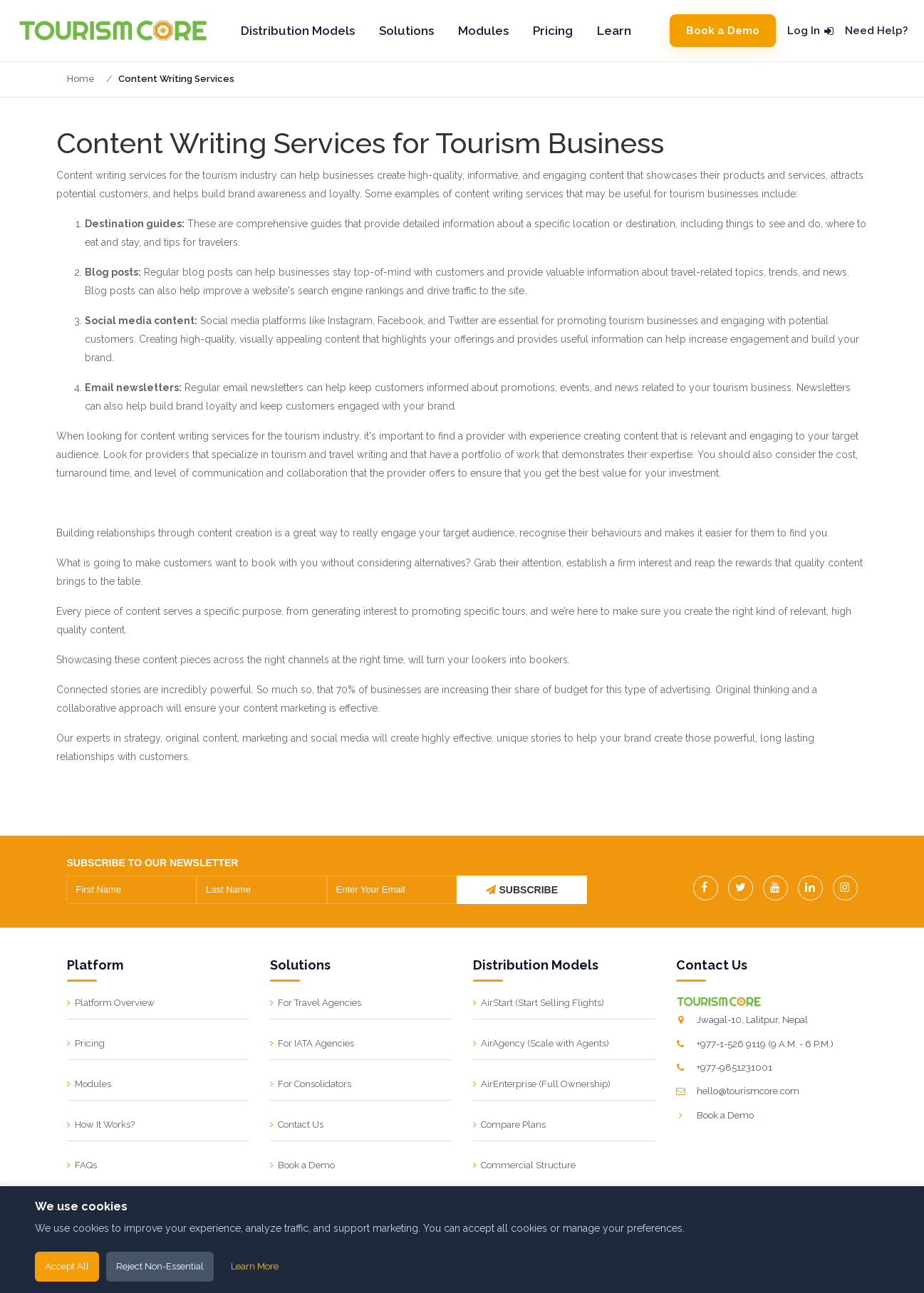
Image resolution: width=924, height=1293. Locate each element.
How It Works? (105, 1124)
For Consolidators (314, 1084)
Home (81, 78)
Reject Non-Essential (160, 1266)
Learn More (255, 1266)
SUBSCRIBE (522, 889)
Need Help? (876, 30)
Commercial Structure (528, 1165)
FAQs (86, 1165)
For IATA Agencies (316, 1043)
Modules (483, 31)
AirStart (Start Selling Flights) (542, 1002)
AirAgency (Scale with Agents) (545, 1043)
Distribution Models (298, 31)
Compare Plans (513, 1124)
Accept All (67, 1266)
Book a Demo (722, 30)
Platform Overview (115, 1002)
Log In (810, 30)
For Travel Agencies (319, 1002)
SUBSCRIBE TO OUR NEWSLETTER (153, 862)
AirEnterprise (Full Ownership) (546, 1084)
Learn (614, 31)
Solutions (406, 31)
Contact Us (300, 1124)
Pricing (553, 31)
